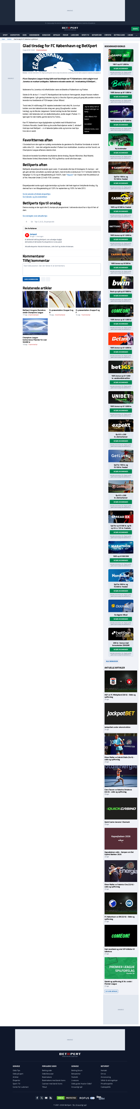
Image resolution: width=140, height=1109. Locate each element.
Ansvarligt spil (76, 1086)
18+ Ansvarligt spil (79, 1105)
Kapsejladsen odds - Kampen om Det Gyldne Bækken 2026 (119, 853)
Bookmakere (34, 35)
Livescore (75, 35)
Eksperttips (15, 35)
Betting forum (76, 1070)
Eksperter (16, 1080)
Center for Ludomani (21, 1086)
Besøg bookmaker (121, 68)
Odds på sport (18, 1073)
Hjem (3, 39)
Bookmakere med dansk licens (53, 1080)
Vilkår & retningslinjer (109, 1080)
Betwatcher (97, 35)
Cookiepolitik (106, 1086)
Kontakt (104, 1070)
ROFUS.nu (66, 23)
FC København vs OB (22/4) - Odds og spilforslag (120, 917)
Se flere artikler (111, 991)
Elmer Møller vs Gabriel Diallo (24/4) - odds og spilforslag (119, 758)
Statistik (107, 35)
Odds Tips (16, 1070)
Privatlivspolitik (107, 1083)
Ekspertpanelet (49, 221)
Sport (5, 35)
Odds (25, 35)
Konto (135, 29)
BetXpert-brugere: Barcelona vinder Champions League (34, 311)
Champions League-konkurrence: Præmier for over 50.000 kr (35, 339)
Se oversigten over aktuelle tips (35, 216)
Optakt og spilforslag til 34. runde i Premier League (118, 982)
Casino (130, 35)
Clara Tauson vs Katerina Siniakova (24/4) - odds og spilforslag (118, 790)
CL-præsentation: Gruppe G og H (61, 311)
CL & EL (40, 221)
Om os (103, 1073)
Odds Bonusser (48, 1073)
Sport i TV (85, 35)
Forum (65, 35)
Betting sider (47, 1070)
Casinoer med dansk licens (52, 1083)
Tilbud (44, 1086)
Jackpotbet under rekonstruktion (117, 727)
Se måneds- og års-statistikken (35, 197)
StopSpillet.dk (92, 23)
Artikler (56, 35)
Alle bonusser (112, 661)
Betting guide (119, 35)
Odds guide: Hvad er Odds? (81, 1083)
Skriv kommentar (31, 279)
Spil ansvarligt (50, 23)
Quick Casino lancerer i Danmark (117, 822)
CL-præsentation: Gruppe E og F (88, 311)
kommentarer (41, 50)
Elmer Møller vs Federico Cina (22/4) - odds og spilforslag (120, 885)
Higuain (70, 175)
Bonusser (46, 35)
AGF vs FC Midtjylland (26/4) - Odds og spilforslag (120, 695)
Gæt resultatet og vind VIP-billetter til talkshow (119, 950)
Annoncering (106, 1077)
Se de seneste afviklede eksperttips (36, 194)
